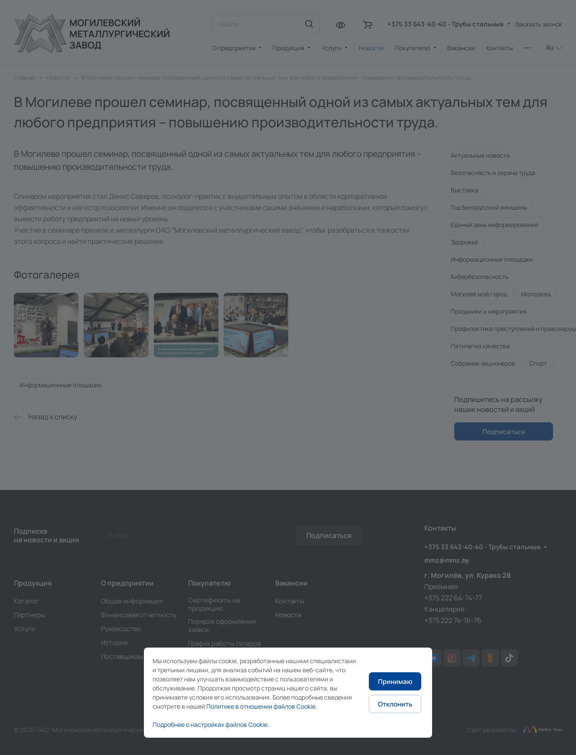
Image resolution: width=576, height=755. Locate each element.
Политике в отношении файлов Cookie (261, 706)
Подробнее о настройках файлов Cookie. (211, 724)
